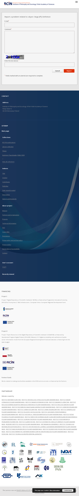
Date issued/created (8, 190)
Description (6, 195)
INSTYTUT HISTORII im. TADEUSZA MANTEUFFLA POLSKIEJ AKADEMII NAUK (41, 414)
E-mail (7, 21)
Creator (4, 178)
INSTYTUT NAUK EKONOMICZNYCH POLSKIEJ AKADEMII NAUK (24, 429)
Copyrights (5, 232)
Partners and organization (10, 215)
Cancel (57, 71)
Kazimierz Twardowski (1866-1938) (13, 155)
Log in (4, 267)
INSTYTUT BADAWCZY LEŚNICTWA (59, 402)
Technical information (9, 223)
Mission (4, 211)
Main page (5, 131)
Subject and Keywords (9, 199)
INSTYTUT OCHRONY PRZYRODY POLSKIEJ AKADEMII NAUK (35, 419)
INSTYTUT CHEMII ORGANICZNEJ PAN (49, 409)
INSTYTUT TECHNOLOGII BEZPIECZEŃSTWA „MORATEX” (25, 434)
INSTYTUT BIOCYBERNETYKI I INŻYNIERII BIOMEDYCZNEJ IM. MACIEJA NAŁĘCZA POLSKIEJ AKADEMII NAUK (36, 431)
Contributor (6, 182)
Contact (4, 253)
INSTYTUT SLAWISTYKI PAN (27, 422)
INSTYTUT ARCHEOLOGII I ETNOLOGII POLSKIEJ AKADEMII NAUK (40, 400)
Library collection (7, 147)
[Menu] (76, 2)
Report (69, 71)
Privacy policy (6, 245)
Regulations (6, 236)
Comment (8, 29)
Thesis (4, 151)
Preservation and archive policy (12, 240)
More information (55, 490)
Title (3, 173)
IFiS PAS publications (8, 142)
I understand (68, 490)
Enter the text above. (12, 61)
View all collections (8, 162)
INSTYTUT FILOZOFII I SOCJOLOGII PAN (29, 412)
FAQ (3, 228)
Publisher (5, 186)
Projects (5, 219)
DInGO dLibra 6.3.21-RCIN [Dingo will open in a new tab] (25, 490)
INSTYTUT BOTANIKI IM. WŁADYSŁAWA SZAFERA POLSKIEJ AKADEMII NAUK (34, 407)
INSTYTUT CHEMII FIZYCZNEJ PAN (27, 409)
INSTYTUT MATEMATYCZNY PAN (11, 400)
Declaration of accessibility (11, 249)
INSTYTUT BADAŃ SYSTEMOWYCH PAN (36, 402)
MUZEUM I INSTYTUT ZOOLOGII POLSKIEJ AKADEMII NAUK (23, 424)
